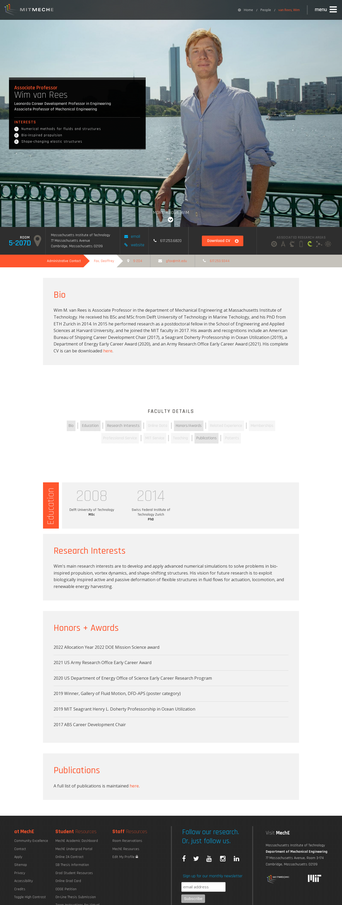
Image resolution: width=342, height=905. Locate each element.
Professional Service (120, 438)
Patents (232, 438)
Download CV (223, 241)
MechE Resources (125, 849)
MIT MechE (29, 10)
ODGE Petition (66, 889)
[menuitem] (245, 10)
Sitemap (20, 864)
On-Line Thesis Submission (75, 897)
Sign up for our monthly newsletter (213, 876)
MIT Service (154, 438)
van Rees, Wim (289, 10)
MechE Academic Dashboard (76, 840)
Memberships (262, 425)
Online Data (157, 425)
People (265, 10)
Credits (19, 889)
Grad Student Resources (74, 873)
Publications (206, 438)
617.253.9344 (216, 261)
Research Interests (123, 425)
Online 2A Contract (69, 857)
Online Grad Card (68, 881)
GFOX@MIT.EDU (172, 261)
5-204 (134, 261)
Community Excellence (31, 840)
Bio (71, 425)
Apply (18, 857)
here (107, 351)
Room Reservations (127, 840)
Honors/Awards (189, 425)
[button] (326, 9)
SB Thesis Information (72, 864)
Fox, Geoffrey (104, 261)
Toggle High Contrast (30, 897)
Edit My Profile (125, 857)
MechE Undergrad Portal (73, 849)
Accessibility (23, 881)
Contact (20, 849)
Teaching (180, 438)
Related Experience (226, 425)
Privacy (19, 873)
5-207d (25, 241)
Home (245, 10)
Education (90, 425)
